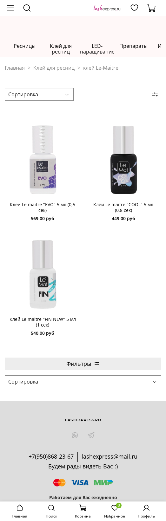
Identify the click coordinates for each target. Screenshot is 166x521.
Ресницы (25, 46)
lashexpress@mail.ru (109, 456)
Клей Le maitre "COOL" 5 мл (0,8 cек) (123, 207)
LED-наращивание (97, 49)
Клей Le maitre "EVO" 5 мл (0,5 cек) (42, 207)
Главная (15, 67)
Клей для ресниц (61, 49)
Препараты (133, 46)
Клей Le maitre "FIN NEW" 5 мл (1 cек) (43, 322)
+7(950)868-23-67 (51, 456)
